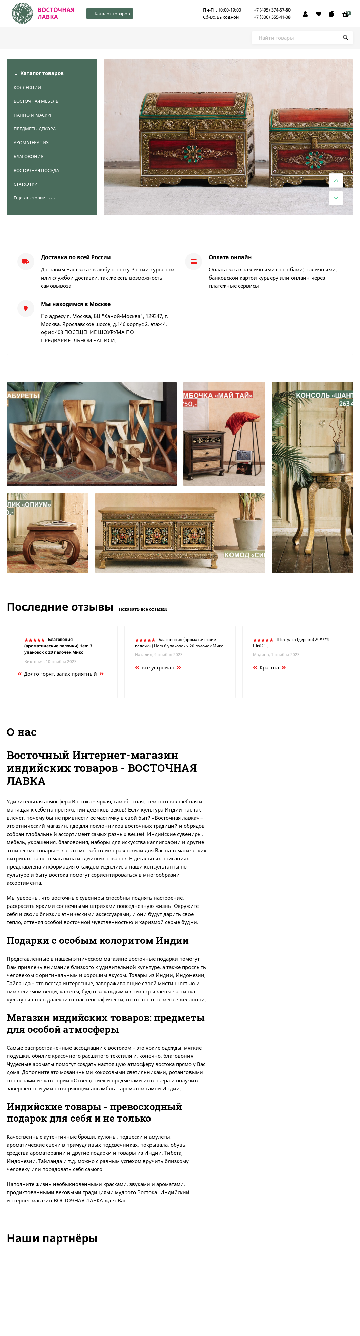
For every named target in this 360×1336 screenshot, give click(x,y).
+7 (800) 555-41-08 (272, 17)
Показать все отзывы (143, 609)
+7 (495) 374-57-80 (272, 10)
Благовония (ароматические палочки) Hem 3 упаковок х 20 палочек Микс (58, 645)
